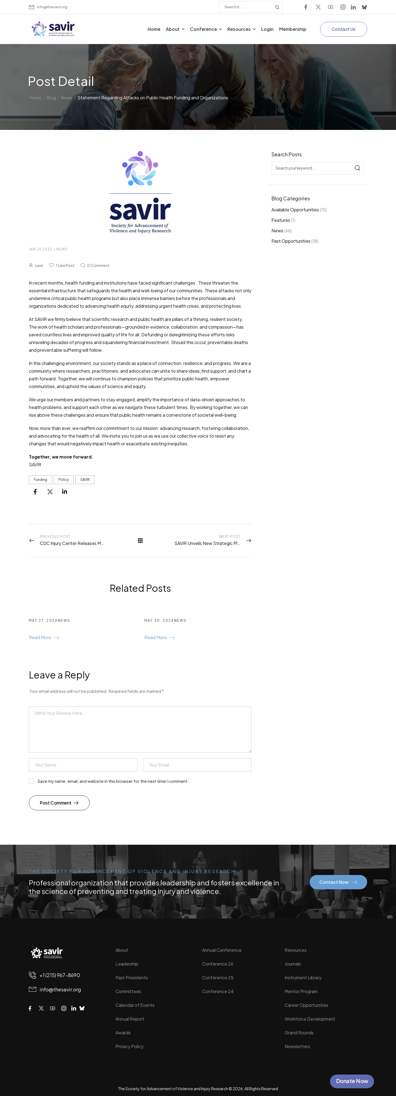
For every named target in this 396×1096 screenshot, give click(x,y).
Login (267, 29)
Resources (239, 29)
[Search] (245, 7)
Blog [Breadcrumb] (51, 96)
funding (40, 480)
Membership (292, 29)
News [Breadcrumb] (67, 96)
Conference (203, 29)
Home (154, 29)
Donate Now (352, 1080)
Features (280, 220)
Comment (98, 265)
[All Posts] (140, 540)
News (277, 230)
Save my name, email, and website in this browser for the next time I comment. (113, 781)
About (173, 29)
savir (39, 265)
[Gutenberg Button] (44, 638)
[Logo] (53, 29)
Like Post (65, 265)
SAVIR (85, 480)
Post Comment (56, 803)
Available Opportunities (295, 209)
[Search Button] (276, 7)
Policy (64, 480)
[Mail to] (48, 7)
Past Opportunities (290, 241)
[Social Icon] (305, 7)
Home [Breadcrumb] (35, 96)
